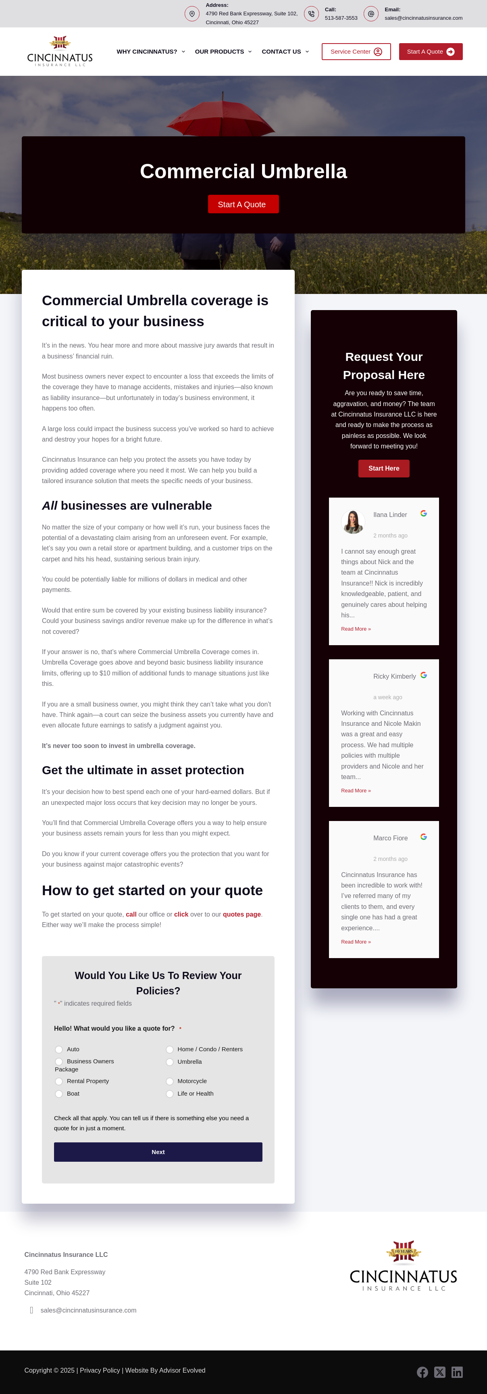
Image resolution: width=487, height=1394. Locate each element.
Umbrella (190, 1061)
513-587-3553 (341, 18)
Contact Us (287, 51)
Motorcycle (192, 1080)
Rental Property (88, 1080)
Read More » (356, 629)
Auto (73, 1049)
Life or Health (196, 1093)
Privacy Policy (100, 1370)
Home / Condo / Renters (210, 1049)
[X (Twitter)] (439, 1372)
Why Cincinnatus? (152, 51)
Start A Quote (431, 52)
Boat (73, 1093)
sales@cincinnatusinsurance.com (423, 18)
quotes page (242, 914)
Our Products (225, 51)
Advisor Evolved (183, 1370)
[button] (383, 468)
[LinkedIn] (457, 1372)
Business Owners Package (84, 1065)
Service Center (356, 52)
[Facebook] (422, 1372)
